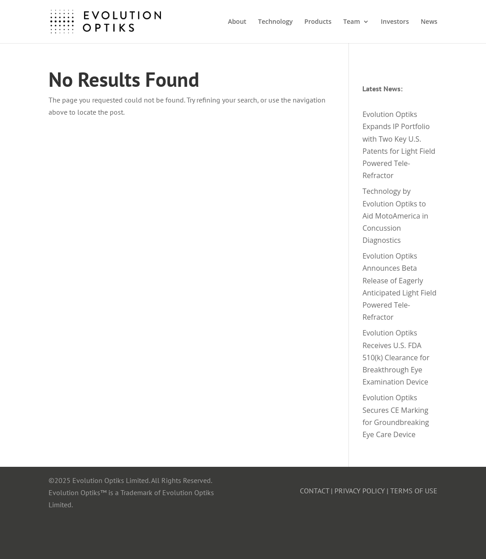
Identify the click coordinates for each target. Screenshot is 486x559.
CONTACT (314, 490)
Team (351, 22)
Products (317, 22)
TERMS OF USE (413, 490)
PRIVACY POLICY (359, 490)
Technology (275, 22)
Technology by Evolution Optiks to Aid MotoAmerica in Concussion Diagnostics (395, 215)
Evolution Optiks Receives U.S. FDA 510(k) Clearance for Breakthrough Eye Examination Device (395, 357)
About (237, 22)
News (429, 22)
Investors (395, 22)
